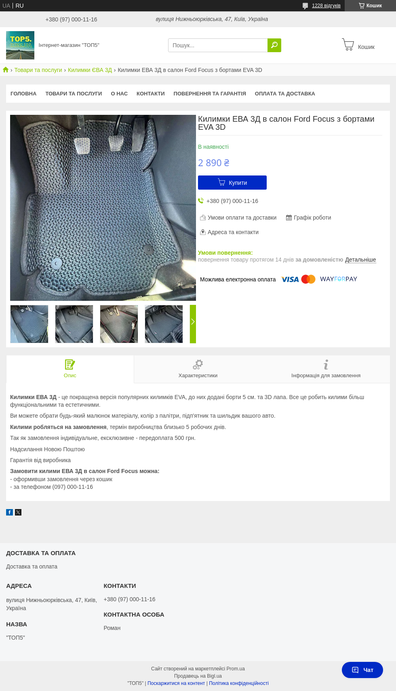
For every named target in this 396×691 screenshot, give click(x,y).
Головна (23, 94)
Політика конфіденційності (239, 683)
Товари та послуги (38, 70)
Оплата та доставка (285, 94)
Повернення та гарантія (210, 94)
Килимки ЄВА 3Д (90, 70)
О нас (119, 94)
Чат (362, 670)
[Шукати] (274, 45)
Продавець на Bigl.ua (198, 676)
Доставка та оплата (31, 566)
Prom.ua (236, 669)
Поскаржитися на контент (176, 683)
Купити (238, 183)
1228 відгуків (326, 5)
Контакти (151, 94)
